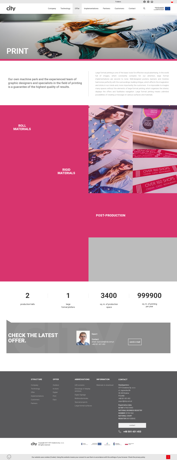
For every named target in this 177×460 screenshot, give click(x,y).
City (11, 10)
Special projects (81, 402)
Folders (118, 1)
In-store (56, 389)
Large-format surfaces (83, 406)
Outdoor (56, 385)
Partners (106, 8)
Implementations (91, 8)
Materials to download (105, 385)
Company (52, 8)
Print (54, 396)
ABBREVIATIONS (82, 379)
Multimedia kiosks (81, 398)
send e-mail (135, 342)
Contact (132, 8)
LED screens (79, 385)
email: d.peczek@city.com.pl (103, 342)
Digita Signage (80, 395)
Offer (77, 8)
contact (132, 425)
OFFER (56, 379)
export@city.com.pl (125, 401)
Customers (119, 8)
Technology (65, 8)
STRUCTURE (36, 379)
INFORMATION (103, 379)
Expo (55, 400)
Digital (55, 392)
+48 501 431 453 (124, 398)
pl (171, 2)
